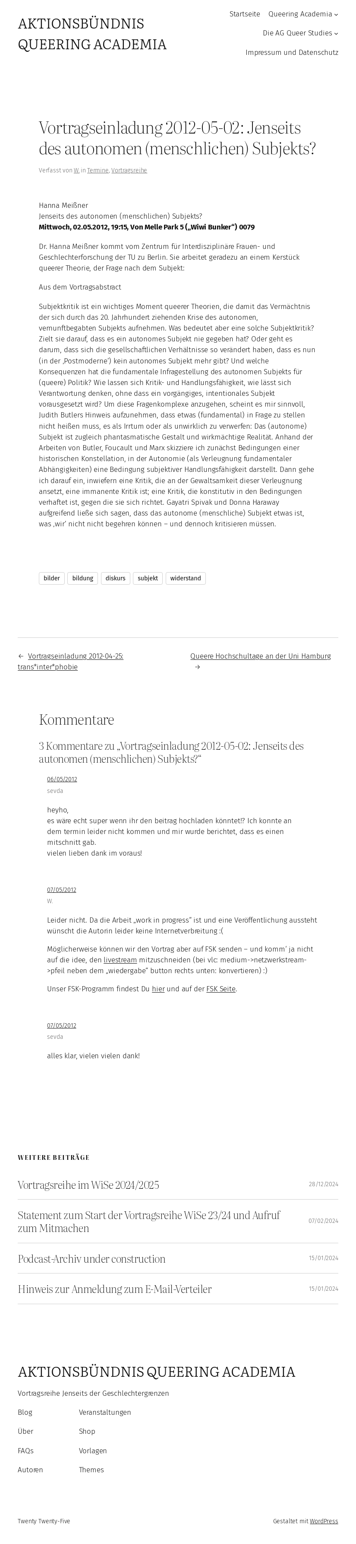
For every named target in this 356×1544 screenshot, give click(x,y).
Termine (98, 170)
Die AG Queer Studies (297, 33)
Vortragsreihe (129, 170)
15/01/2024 (323, 1258)
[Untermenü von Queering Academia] (336, 14)
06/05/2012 (62, 779)
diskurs (116, 578)
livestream (120, 959)
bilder (52, 578)
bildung (82, 578)
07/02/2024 (323, 1221)
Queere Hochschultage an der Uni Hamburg (260, 656)
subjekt (148, 578)
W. (77, 170)
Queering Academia (300, 14)
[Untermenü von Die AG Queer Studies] (336, 33)
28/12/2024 (323, 1184)
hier (158, 988)
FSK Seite (221, 988)
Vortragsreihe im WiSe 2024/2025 (88, 1184)
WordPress (324, 1521)
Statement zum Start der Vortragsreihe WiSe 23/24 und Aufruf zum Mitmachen (149, 1221)
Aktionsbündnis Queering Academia (92, 33)
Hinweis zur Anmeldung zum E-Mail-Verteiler (114, 1288)
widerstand (185, 578)
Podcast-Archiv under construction (91, 1258)
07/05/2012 (61, 890)
